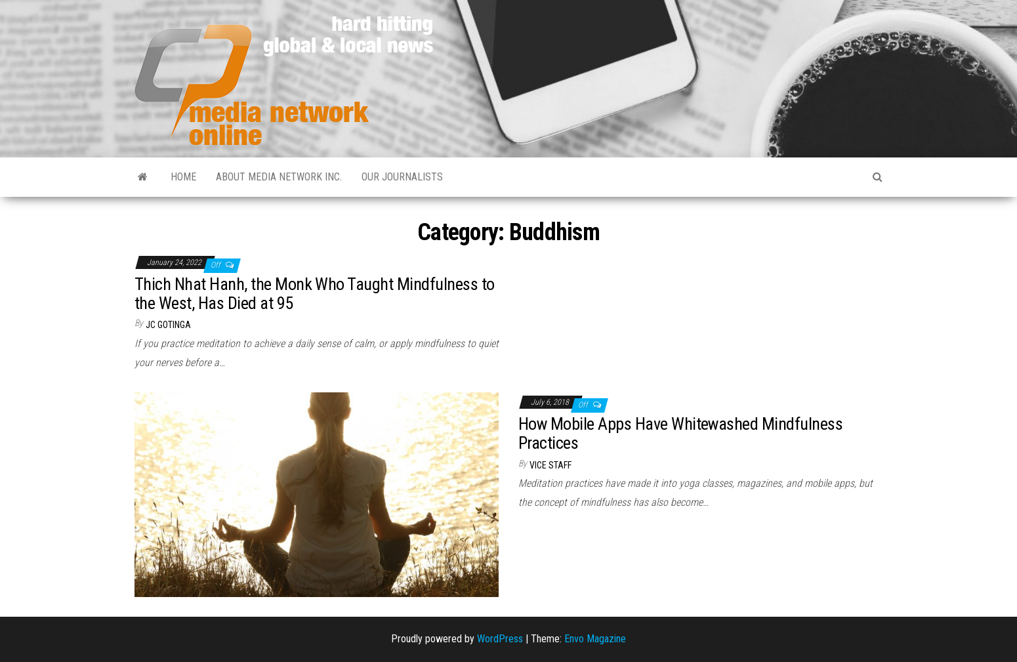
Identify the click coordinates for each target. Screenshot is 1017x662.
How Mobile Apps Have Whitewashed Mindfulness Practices (680, 433)
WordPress (500, 638)
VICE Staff (550, 465)
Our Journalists (402, 177)
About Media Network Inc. (279, 177)
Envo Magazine (595, 638)
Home (183, 177)
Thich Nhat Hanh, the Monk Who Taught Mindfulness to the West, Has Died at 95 (314, 293)
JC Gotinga (168, 325)
